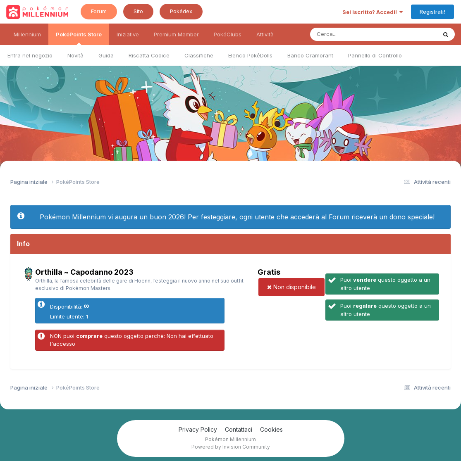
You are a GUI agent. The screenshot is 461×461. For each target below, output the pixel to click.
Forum (99, 11)
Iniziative (128, 34)
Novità (75, 55)
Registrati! (432, 11)
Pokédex (181, 11)
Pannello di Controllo (375, 55)
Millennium (27, 34)
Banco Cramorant (310, 55)
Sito (138, 11)
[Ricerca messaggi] (354, 34)
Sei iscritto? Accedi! (372, 12)
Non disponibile (291, 286)
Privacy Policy (198, 429)
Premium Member (176, 34)
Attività (265, 34)
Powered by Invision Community (230, 447)
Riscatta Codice (149, 55)
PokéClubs (227, 34)
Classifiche (198, 55)
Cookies (271, 429)
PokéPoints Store (79, 38)
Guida (106, 55)
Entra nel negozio (30, 55)
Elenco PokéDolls (250, 55)
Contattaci (238, 429)
